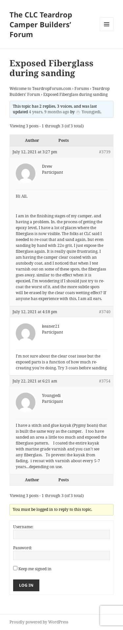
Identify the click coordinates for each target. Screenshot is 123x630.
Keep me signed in (34, 569)
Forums (81, 88)
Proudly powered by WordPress (39, 622)
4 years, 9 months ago (49, 112)
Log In (26, 585)
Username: (23, 527)
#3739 (105, 152)
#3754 (105, 381)
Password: (22, 548)
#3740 (105, 312)
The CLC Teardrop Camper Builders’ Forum (41, 24)
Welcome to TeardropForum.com (40, 88)
